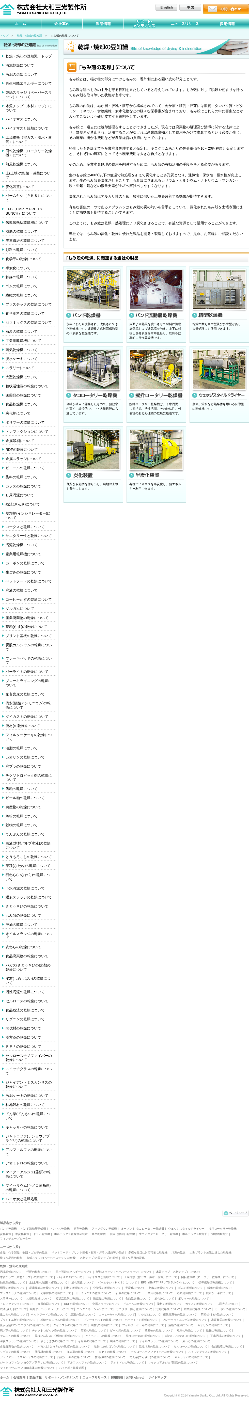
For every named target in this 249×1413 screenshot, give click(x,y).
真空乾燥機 (99, 1233)
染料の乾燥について (22, 477)
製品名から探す (10, 1223)
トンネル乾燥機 (60, 1228)
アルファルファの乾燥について (29, 1152)
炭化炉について (18, 413)
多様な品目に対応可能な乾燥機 (147, 1252)
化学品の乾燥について (23, 259)
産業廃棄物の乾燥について (27, 618)
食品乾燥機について (22, 404)
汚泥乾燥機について (22, 545)
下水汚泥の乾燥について (25, 888)
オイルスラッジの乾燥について (29, 936)
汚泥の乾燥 (178, 1252)
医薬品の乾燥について (23, 395)
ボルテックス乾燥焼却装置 (71, 1233)
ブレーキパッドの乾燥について (29, 660)
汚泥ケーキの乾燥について (27, 1095)
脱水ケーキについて (22, 359)
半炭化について (18, 268)
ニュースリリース (94, 1377)
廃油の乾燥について (22, 925)
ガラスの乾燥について (23, 486)
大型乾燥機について (22, 377)
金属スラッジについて (23, 459)
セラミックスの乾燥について (29, 322)
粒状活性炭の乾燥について (27, 386)
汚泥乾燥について (20, 65)
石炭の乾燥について (22, 331)
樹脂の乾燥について (22, 231)
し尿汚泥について (20, 495)
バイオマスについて (22, 119)
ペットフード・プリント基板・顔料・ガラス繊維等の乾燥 (88, 1252)
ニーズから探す (10, 1247)
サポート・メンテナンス (61, 1377)
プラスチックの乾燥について (29, 304)
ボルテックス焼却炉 (194, 1233)
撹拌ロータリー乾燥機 (223, 1228)
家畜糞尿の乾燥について (25, 694)
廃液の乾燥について (22, 590)
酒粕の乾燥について (22, 789)
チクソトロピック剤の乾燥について (29, 777)
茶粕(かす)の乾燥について (26, 627)
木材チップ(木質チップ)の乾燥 (99, 1257)
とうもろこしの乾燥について (29, 857)
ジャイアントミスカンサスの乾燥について (29, 1084)
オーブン (126, 1228)
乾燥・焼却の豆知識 (29, 35)
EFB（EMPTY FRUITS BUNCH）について (24, 211)
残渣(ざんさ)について (23, 504)
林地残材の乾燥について (25, 1105)
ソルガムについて (20, 609)
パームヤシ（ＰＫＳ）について (29, 198)
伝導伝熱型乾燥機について (27, 222)
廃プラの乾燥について (23, 766)
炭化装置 (5, 1233)
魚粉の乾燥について (22, 816)
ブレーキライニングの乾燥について (29, 683)
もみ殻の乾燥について (23, 915)
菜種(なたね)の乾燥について (28, 866)
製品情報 (35, 1377)
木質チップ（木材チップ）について (29, 108)
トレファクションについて (27, 432)
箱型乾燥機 (81, 1228)
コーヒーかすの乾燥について (29, 599)
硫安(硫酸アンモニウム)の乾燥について (28, 705)
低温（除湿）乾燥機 (122, 1233)
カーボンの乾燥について (25, 563)
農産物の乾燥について (23, 807)
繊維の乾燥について (22, 295)
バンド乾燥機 (8, 1228)
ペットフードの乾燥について (29, 581)
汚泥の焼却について (22, 74)
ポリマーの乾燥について (25, 422)
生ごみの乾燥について (23, 572)
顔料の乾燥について (22, 250)
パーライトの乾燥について (27, 672)
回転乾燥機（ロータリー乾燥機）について (29, 153)
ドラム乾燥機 (41, 1233)
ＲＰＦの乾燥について (23, 1046)
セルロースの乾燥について (27, 1001)
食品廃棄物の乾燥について (27, 956)
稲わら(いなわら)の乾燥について (28, 877)
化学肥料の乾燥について (25, 313)
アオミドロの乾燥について (27, 1163)
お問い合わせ (135, 1377)
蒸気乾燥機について (22, 350)
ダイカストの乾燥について (27, 717)
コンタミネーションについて (95, 1309)
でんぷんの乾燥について (25, 834)
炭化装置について (20, 187)
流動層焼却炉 (219, 1233)
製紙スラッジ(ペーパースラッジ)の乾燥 (51, 1257)
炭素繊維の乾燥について (25, 241)
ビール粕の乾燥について (25, 798)
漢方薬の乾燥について (23, 1037)
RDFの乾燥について (22, 450)
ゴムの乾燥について (22, 286)
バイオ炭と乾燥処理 (22, 1199)
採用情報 (117, 1377)
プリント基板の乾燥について (29, 636)
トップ (4, 35)
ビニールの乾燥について (25, 468)
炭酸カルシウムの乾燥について (29, 647)
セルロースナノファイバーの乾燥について (29, 1058)
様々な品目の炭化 (133, 1257)
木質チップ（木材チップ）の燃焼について (26, 1277)
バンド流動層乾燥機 (33, 1228)
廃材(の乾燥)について (23, 726)
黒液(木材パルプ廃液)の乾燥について (28, 845)
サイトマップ (157, 1377)
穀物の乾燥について (22, 825)
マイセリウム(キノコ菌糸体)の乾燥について (28, 1187)
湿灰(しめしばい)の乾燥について (28, 980)
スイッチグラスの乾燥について (29, 1071)
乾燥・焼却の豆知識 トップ (29, 56)
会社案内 (19, 1377)
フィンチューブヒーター (15, 1238)
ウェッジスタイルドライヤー (186, 1228)
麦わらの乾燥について (23, 947)
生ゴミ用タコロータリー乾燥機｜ (160, 1233)
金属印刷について (20, 441)
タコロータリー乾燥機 (150, 1228)
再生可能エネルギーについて (29, 83)
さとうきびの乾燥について (27, 906)
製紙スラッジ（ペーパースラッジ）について (29, 94)
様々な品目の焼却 (11, 1257)
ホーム (4, 1377)
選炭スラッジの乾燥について (29, 897)
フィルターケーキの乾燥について (29, 737)
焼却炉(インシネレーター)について (28, 515)
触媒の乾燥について (22, 277)
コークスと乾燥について (25, 527)
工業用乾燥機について (23, 341)
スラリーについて (20, 368)
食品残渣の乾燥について (25, 1010)
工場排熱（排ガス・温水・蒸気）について (29, 139)
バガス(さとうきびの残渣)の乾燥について (28, 967)
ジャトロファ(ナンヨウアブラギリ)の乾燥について (28, 1138)
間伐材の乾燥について (23, 1028)
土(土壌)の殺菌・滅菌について (28, 175)
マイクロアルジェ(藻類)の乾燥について (28, 1174)
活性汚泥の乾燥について (25, 992)
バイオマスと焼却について (27, 128)
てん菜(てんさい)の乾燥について (28, 1116)
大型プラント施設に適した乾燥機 (210, 1252)
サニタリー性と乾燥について (29, 536)
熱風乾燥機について (22, 164)
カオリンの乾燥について (25, 757)
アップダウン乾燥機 (104, 1228)
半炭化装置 (22, 1233)
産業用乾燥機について (23, 554)
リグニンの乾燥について (25, 1019)
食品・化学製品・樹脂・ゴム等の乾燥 (24, 1252)
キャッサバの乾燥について (27, 1127)
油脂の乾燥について (22, 748)
